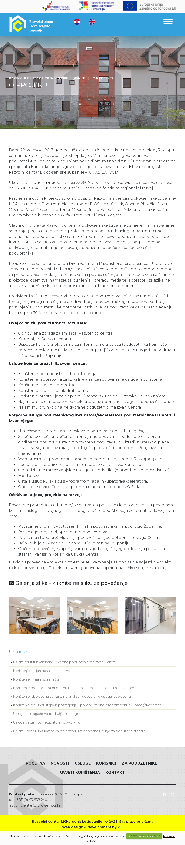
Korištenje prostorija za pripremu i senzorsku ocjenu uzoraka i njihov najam (74, 688)
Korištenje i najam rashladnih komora (43, 671)
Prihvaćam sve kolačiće (144, 836)
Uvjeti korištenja (80, 772)
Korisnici (106, 763)
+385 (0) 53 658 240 (31, 800)
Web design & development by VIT (92, 827)
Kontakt (115, 772)
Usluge (83, 763)
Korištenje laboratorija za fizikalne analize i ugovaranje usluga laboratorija (72, 696)
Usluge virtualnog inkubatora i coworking (46, 722)
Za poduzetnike (139, 763)
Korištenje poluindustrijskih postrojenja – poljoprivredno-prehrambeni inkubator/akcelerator (87, 705)
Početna (35, 763)
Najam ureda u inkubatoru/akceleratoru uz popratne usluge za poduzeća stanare (79, 731)
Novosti (60, 763)
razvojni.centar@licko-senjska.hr (34, 805)
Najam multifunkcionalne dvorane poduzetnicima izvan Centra (64, 662)
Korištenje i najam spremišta (36, 679)
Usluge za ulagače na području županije (45, 714)
